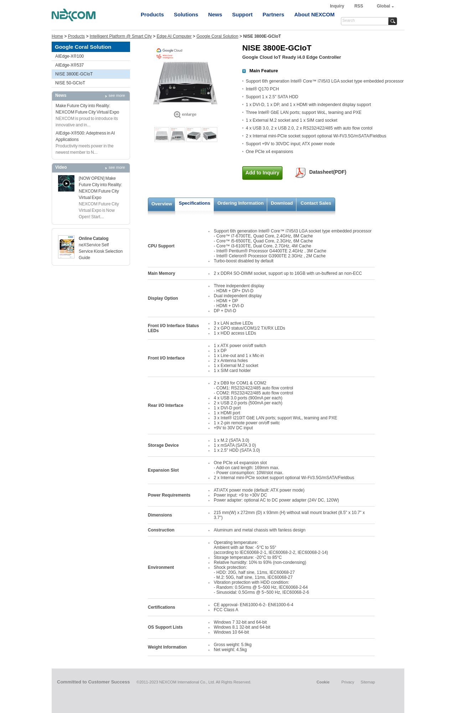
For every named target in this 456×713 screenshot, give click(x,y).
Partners (273, 14)
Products (152, 14)
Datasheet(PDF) (327, 172)
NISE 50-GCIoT (70, 82)
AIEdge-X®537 (69, 65)
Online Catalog (94, 238)
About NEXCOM (314, 14)
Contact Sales (316, 203)
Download (282, 203)
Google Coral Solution (217, 36)
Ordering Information (240, 203)
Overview (161, 203)
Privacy (347, 682)
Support (242, 14)
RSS (358, 6)
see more (117, 95)
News (215, 14)
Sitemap (368, 682)
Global (383, 6)
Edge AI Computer (174, 36)
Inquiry (337, 6)
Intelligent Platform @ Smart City (121, 36)
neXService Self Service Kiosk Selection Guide (101, 251)
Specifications (194, 203)
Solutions (186, 14)
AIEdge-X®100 (69, 56)
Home (57, 36)
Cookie (323, 682)
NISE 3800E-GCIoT (74, 74)
